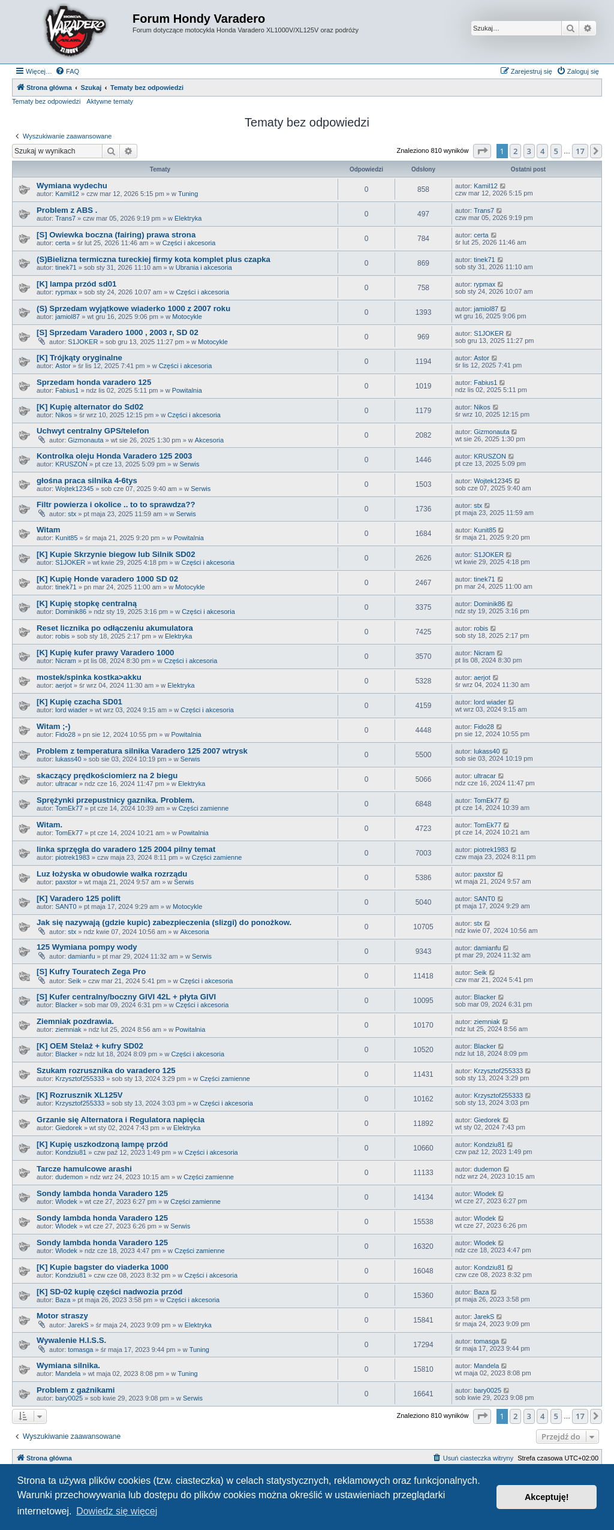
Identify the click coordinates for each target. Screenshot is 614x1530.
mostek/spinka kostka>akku (89, 677)
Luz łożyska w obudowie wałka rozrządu (112, 873)
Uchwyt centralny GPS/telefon (93, 430)
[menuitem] (67, 71)
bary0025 (69, 1398)
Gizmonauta (85, 440)
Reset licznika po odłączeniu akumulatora (115, 628)
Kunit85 (66, 537)
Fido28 (65, 734)
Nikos (63, 414)
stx (72, 513)
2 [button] (515, 151)
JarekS (78, 1325)
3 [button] (529, 151)
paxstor (66, 882)
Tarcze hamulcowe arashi (84, 1168)
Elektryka (187, 218)
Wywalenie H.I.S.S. (71, 1340)
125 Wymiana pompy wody (87, 946)
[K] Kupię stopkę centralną (87, 603)
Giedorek (68, 1127)
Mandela (67, 1373)
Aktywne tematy (109, 101)
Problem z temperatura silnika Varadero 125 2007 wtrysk (142, 750)
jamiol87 (67, 316)
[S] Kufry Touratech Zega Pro (91, 971)
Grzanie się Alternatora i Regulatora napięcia (120, 1119)
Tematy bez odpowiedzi (46, 101)
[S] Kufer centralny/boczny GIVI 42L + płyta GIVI (126, 996)
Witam (48, 529)
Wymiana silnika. (68, 1365)
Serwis (189, 464)
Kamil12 (67, 193)
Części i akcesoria (189, 242)
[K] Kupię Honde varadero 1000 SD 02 (107, 578)
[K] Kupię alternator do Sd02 (90, 406)
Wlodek (66, 1201)
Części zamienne (204, 808)
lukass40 (68, 759)
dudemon (69, 1176)
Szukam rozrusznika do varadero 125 (106, 1070)
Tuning (188, 193)
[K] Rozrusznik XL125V (80, 1095)
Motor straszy (62, 1315)
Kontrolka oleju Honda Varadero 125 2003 (114, 455)
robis (62, 636)
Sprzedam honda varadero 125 (94, 382)
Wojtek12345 (74, 488)
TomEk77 (69, 808)
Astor (63, 365)
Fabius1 (67, 390)
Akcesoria (209, 440)
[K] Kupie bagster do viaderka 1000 (102, 1267)
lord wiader (71, 709)
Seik (74, 980)
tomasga (80, 1349)
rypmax (66, 292)
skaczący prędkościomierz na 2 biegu (107, 775)
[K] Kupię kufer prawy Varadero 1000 (105, 652)
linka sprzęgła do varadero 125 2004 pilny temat (126, 849)
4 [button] (542, 151)
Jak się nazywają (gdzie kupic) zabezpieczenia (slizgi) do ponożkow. (164, 922)
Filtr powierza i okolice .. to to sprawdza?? (116, 504)
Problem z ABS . (67, 210)
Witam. (49, 824)
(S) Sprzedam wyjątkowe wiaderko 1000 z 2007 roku (133, 308)
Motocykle (187, 316)
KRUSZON (71, 464)
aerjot (63, 685)
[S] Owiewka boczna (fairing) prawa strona (116, 234)
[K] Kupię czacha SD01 (79, 701)
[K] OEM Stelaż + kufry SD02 (90, 1045)
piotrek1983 (72, 857)
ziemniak (68, 1029)
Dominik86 (70, 611)
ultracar (66, 783)
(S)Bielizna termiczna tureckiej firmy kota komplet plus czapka (153, 259)
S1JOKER (83, 341)
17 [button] (580, 151)
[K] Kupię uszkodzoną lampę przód (102, 1144)
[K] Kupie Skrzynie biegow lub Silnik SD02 (116, 554)
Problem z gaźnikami (76, 1390)
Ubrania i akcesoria (204, 267)
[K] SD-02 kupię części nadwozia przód (109, 1291)
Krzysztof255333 (79, 1078)
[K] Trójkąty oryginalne (79, 357)
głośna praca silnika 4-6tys (87, 480)
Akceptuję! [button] (547, 1497)
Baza (62, 1299)
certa (62, 242)
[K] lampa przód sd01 (76, 283)
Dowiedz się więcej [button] (116, 1511)
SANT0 (65, 906)
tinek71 (65, 267)
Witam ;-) (53, 726)
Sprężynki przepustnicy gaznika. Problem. (115, 800)
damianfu (81, 956)
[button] (482, 151)
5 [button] (556, 151)
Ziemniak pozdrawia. (75, 1021)
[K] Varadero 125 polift (79, 898)
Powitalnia (187, 390)
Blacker (66, 1004)
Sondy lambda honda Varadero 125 (102, 1193)
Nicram (65, 660)
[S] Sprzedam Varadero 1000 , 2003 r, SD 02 (117, 332)
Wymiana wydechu (72, 185)
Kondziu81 (70, 1152)
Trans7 (65, 218)
